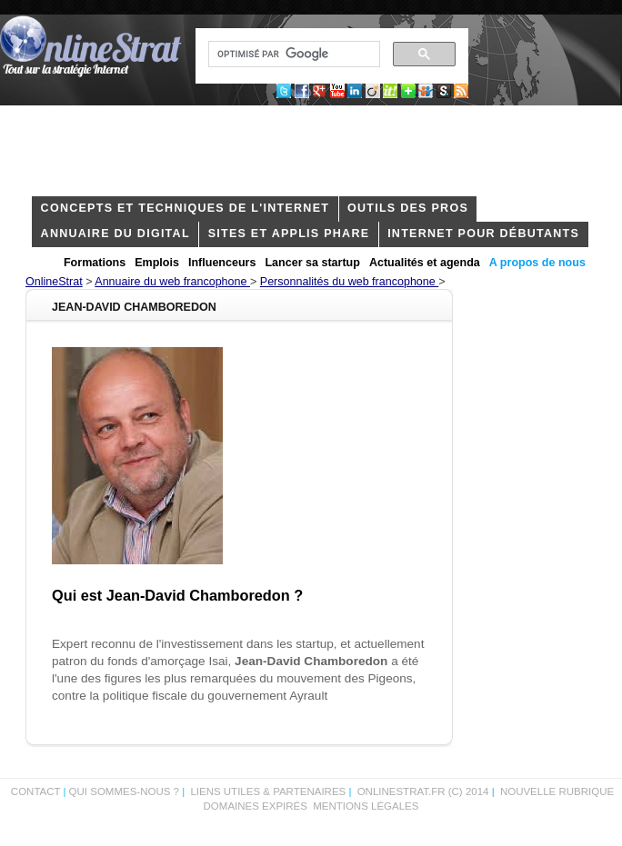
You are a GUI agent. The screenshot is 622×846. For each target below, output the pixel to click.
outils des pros (407, 208)
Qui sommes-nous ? (126, 791)
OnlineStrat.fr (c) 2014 (423, 791)
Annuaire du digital (115, 233)
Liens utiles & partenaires (268, 791)
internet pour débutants (483, 233)
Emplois (157, 262)
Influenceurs (222, 262)
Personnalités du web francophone (349, 281)
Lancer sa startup (312, 262)
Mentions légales (365, 806)
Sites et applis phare (289, 233)
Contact (36, 791)
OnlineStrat (54, 281)
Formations (94, 262)
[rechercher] (292, 54)
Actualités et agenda (424, 262)
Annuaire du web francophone (172, 281)
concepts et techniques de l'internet (185, 208)
